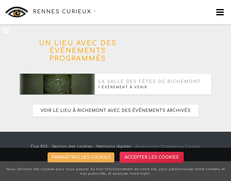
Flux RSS (39, 146)
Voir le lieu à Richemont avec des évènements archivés (115, 110)
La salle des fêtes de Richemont (149, 81)
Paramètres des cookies (81, 157)
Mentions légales (114, 146)
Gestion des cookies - (73, 146)
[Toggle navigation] (220, 12)
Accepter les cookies (152, 157)
